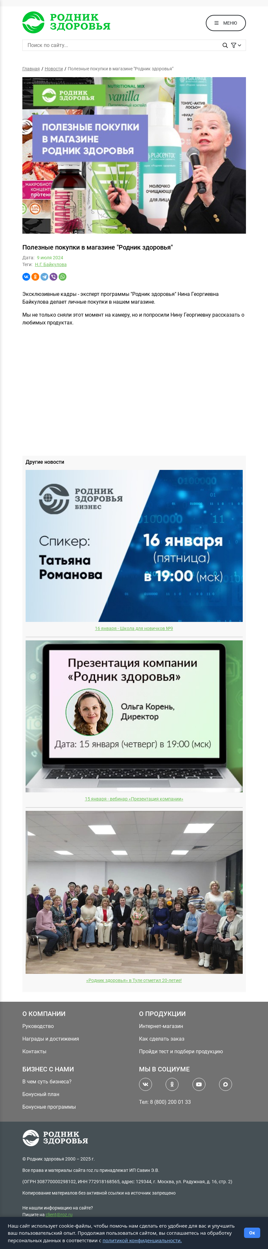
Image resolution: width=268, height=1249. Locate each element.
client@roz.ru (59, 1214)
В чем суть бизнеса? (47, 1082)
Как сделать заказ (161, 1039)
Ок (252, 1232)
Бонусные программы (49, 1107)
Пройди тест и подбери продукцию (181, 1051)
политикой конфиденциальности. (142, 1240)
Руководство (38, 1026)
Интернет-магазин (161, 1026)
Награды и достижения (50, 1039)
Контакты (34, 1051)
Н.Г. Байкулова (51, 264)
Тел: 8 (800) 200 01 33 (165, 1102)
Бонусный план (40, 1094)
